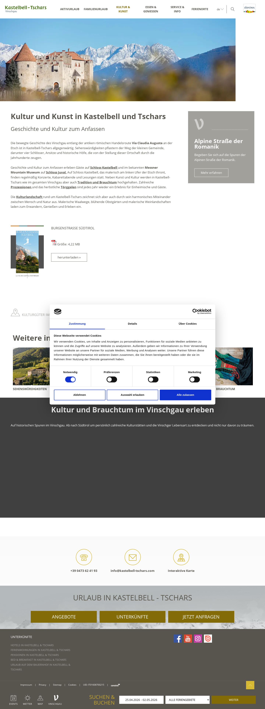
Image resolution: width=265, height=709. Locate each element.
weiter (233, 700)
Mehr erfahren (211, 173)
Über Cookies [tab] (188, 323)
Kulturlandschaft (29, 197)
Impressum (26, 684)
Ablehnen (79, 394)
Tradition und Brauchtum (97, 182)
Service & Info (177, 9)
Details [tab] (132, 323)
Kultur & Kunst (123, 9)
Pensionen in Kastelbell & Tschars (35, 655)
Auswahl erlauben (132, 394)
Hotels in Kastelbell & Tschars (32, 645)
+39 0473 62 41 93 (83, 561)
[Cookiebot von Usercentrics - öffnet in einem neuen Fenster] (195, 311)
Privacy (42, 684)
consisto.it (115, 685)
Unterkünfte (132, 617)
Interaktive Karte (181, 561)
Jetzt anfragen (201, 617)
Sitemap (57, 684)
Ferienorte (200, 9)
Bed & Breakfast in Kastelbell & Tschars (38, 659)
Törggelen (68, 187)
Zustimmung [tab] (77, 323)
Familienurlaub (96, 9)
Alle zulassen (185, 394)
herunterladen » (69, 257)
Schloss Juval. (56, 172)
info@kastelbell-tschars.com (133, 561)
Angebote (64, 617)
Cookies (72, 684)
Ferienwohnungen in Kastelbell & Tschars (40, 650)
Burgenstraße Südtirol (72, 228)
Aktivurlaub (69, 9)
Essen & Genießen (150, 9)
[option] (132, 59)
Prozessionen (21, 187)
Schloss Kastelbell (104, 167)
